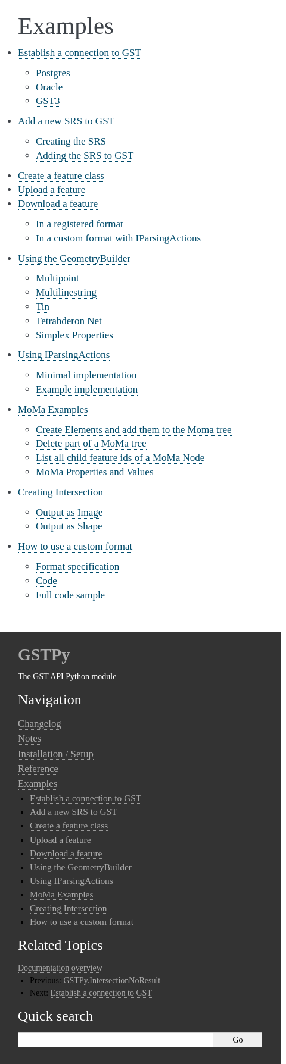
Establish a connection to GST (79, 52)
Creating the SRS (71, 141)
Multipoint (57, 278)
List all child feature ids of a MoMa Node (120, 457)
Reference (38, 768)
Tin (42, 306)
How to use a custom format (75, 546)
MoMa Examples (53, 409)
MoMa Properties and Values (95, 472)
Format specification (77, 566)
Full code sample (70, 595)
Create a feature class (61, 175)
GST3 (48, 100)
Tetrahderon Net (69, 321)
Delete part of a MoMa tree (91, 443)
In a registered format (79, 224)
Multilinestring (66, 292)
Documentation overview (60, 967)
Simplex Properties (74, 335)
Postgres (53, 73)
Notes (29, 738)
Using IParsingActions (64, 354)
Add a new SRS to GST (66, 121)
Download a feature (58, 203)
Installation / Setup (56, 753)
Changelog (39, 723)
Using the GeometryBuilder (74, 258)
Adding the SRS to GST (84, 155)
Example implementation (87, 389)
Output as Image (69, 512)
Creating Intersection (60, 492)
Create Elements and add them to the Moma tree (134, 429)
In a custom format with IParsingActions (118, 238)
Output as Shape (69, 526)
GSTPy (44, 654)
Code (46, 580)
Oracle (49, 87)
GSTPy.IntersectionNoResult (111, 980)
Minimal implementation (86, 375)
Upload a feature (51, 189)
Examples (37, 783)
